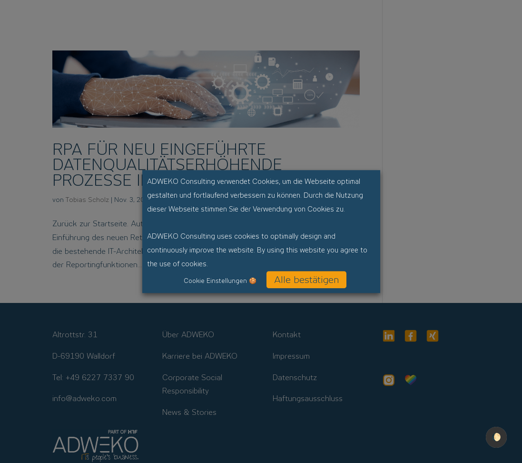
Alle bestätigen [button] (306, 279)
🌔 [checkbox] (496, 437)
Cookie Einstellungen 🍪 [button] (220, 280)
